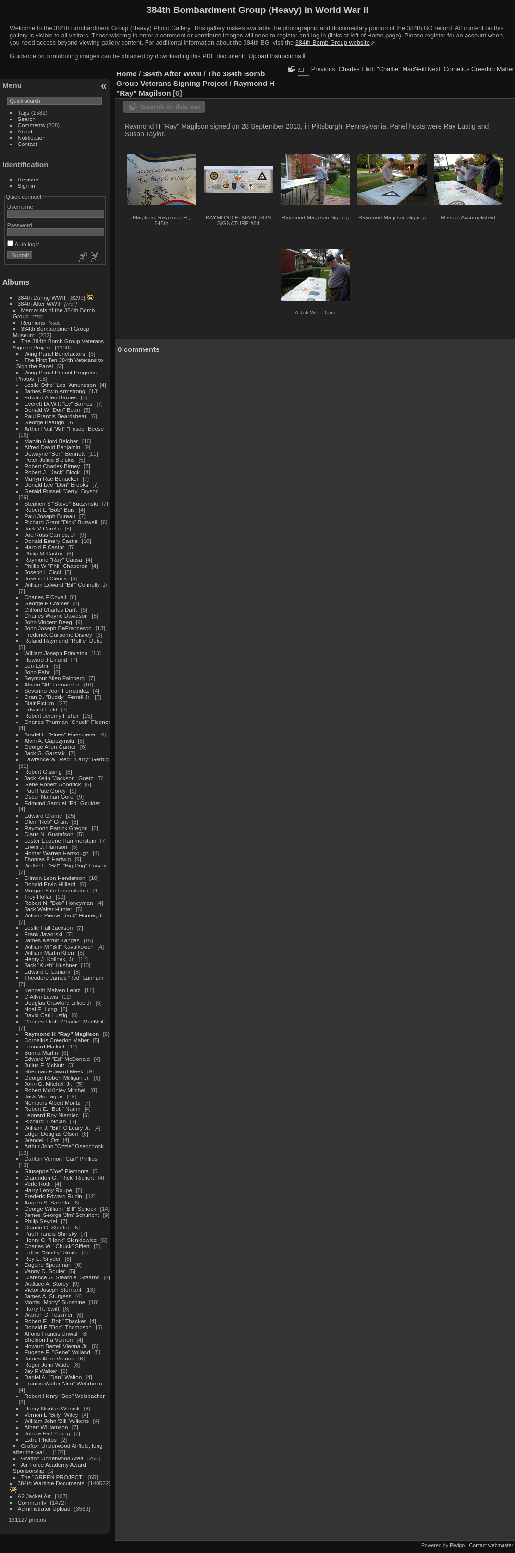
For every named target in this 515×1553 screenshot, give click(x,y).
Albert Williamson (46, 1427)
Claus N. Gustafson (49, 834)
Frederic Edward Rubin (53, 1196)
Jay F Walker (41, 1371)
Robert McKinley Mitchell (55, 1090)
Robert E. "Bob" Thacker (55, 1321)
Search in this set (170, 107)
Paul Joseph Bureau (50, 516)
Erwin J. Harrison (46, 846)
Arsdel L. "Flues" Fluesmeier (60, 734)
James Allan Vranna (49, 1358)
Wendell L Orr (42, 1140)
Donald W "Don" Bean (52, 410)
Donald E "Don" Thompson (58, 1327)
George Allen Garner (50, 747)
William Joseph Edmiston (56, 653)
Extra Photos (41, 1439)
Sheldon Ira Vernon (49, 1339)
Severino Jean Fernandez (57, 690)
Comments (31, 125)
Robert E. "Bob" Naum (53, 1109)
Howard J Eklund (46, 659)
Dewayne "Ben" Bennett (55, 453)
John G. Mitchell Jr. (49, 1084)
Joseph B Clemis (46, 578)
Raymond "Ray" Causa (53, 559)
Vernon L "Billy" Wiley (51, 1414)
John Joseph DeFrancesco (58, 628)
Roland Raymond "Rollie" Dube (64, 641)
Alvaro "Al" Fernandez (52, 684)
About (25, 131)
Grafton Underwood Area (52, 1458)
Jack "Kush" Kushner (51, 965)
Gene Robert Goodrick (53, 784)
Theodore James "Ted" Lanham (64, 978)
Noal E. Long (41, 1009)
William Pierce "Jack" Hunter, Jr (64, 915)
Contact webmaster (491, 1545)
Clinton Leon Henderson (55, 878)
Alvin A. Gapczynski (49, 740)
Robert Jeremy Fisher (52, 715)
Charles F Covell (45, 597)
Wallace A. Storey (47, 1283)
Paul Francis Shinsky (51, 1233)
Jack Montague (44, 1096)
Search (27, 119)
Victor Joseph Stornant (53, 1290)
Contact (27, 144)
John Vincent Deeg (48, 622)
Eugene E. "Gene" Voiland (57, 1352)
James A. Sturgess (48, 1296)
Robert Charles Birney (52, 466)
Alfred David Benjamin (52, 447)
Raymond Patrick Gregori (56, 828)
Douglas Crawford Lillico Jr (58, 1002)
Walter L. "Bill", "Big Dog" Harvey (66, 865)
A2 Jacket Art (34, 1496)
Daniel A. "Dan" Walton (53, 1377)
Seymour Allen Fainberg (55, 678)
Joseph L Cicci (43, 572)
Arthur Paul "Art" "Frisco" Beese (64, 428)
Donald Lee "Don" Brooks (56, 485)
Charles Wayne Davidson (56, 616)
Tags (24, 112)
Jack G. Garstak (45, 753)
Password (19, 225)
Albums (15, 282)
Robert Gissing (43, 772)
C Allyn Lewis (41, 996)
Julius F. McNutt (44, 1065)
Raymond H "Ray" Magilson (62, 1034)
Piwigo (457, 1545)
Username (20, 207)
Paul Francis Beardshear (56, 416)
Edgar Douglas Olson (51, 1134)
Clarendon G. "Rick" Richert (59, 1177)
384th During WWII (41, 297)
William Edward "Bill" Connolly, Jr (66, 584)
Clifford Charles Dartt (51, 609)
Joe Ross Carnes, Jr (50, 534)
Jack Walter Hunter (49, 909)
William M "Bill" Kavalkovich (59, 946)
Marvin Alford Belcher (51, 441)
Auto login (23, 244)
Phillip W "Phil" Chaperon (56, 566)
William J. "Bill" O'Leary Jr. (57, 1127)
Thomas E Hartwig (48, 859)
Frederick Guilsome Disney (58, 634)
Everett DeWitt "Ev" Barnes (59, 403)
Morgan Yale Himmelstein (57, 890)
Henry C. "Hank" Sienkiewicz (61, 1240)
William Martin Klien (49, 953)
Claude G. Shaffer (47, 1227)
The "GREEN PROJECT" (53, 1477)
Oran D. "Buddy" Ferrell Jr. (58, 697)
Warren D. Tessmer (49, 1315)
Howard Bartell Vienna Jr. (56, 1346)
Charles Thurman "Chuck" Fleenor (67, 722)
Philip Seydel (41, 1221)
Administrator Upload (44, 1508)
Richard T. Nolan (45, 1121)
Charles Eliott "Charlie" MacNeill (65, 1021)
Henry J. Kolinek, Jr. (50, 959)
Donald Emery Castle (51, 541)
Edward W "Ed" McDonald (57, 1059)
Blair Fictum (39, 703)
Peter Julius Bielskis (50, 460)
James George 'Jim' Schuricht (62, 1215)
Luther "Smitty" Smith (51, 1252)
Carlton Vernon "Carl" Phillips (61, 1159)
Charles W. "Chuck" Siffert (57, 1246)
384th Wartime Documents (51, 1483)
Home (126, 74)
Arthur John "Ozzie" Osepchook (64, 1146)
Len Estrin (37, 665)
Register (28, 179)
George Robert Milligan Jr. (57, 1077)
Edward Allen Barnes (51, 397)
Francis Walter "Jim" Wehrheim (63, 1383)
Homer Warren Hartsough (57, 853)
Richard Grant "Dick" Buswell (61, 522)
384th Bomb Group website (332, 42)
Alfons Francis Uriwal (51, 1333)
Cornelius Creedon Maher (57, 1040)
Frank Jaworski (43, 934)
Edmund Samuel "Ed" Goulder (62, 803)
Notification (32, 137)
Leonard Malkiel (44, 1046)
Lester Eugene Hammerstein (61, 840)
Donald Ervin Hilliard (50, 884)
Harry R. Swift (42, 1308)
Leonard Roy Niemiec (52, 1115)
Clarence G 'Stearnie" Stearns (62, 1277)
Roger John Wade (47, 1364)
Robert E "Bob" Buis (50, 509)
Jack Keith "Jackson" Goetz (59, 778)
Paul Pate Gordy (45, 790)
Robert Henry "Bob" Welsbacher (65, 1396)
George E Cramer (47, 603)
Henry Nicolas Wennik (52, 1408)
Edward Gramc (43, 815)
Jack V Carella (43, 528)
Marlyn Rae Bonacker (52, 478)
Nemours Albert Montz (52, 1102)
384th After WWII (39, 304)
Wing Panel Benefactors (55, 353)
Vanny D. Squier (45, 1271)
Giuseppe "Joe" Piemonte (57, 1171)
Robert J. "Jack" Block (52, 472)
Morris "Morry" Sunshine (55, 1302)
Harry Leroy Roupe (48, 1190)
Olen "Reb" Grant (46, 822)
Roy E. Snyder (43, 1258)
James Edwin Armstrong (55, 391)
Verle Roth (38, 1183)
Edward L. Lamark (47, 971)
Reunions (33, 322)
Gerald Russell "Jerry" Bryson (62, 491)
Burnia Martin (41, 1052)
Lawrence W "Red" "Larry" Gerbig (67, 759)
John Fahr (37, 672)
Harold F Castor (44, 547)
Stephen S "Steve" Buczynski (61, 503)
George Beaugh (44, 422)
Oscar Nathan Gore (49, 797)
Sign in (26, 185)
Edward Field (41, 709)
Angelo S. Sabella (47, 1202)
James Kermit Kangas (52, 940)
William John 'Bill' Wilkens (57, 1421)
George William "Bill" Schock (61, 1208)
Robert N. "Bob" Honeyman (59, 903)
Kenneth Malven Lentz (53, 990)
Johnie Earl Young (47, 1433)
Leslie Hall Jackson (49, 928)
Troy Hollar (38, 896)
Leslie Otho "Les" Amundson (60, 385)
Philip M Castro (44, 553)
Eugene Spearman (48, 1265)
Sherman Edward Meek (54, 1071)
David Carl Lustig (46, 1015)
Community (32, 1502)
